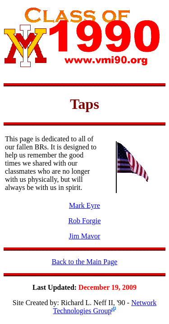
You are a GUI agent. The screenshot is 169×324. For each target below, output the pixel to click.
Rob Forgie (84, 221)
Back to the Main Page (85, 262)
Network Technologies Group (105, 307)
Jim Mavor (84, 236)
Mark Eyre (84, 205)
